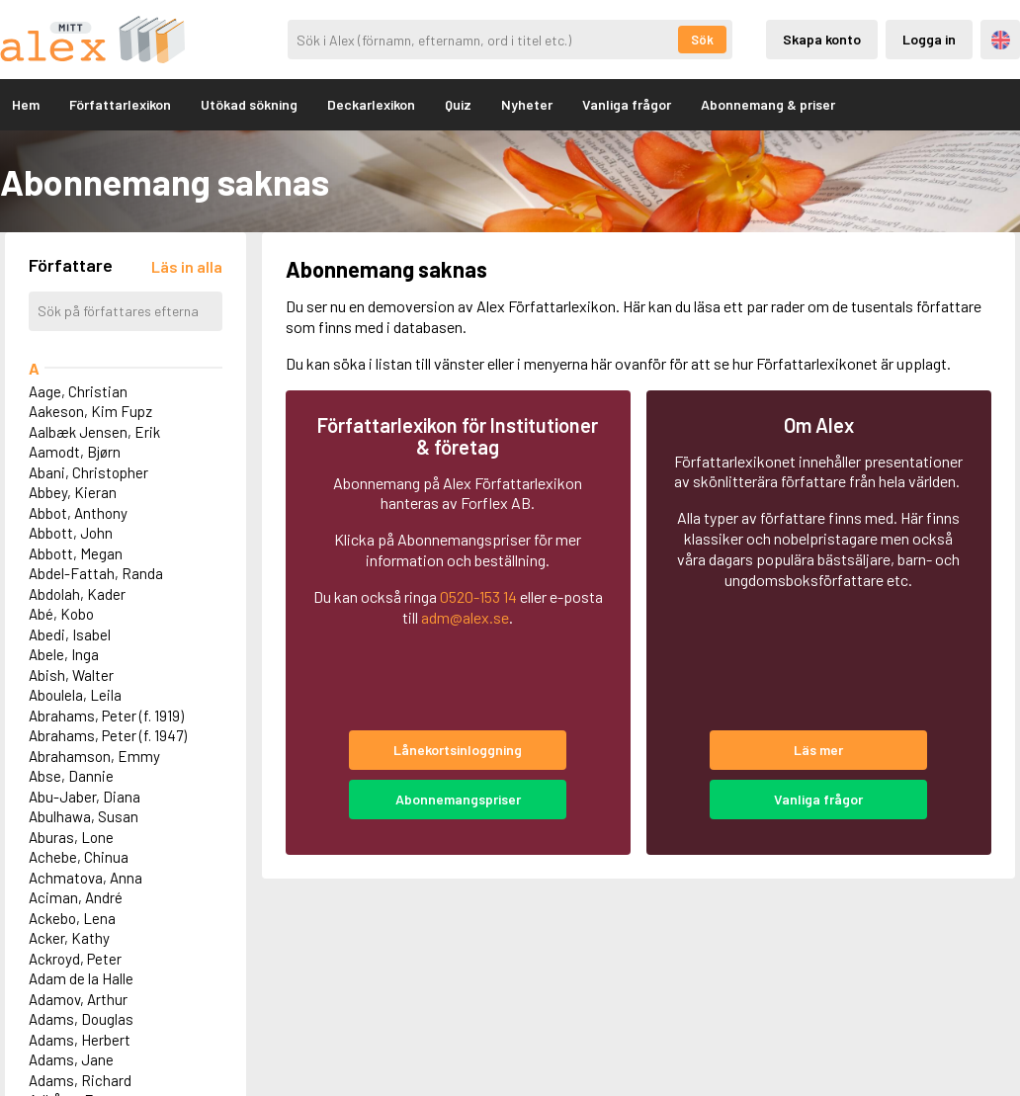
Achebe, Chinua (78, 857)
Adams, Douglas (81, 1019)
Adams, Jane (71, 1059)
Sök (702, 39)
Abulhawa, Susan (83, 816)
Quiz (458, 104)
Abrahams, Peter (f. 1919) (106, 715)
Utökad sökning (249, 104)
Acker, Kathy (69, 938)
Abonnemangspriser (458, 799)
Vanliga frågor (626, 104)
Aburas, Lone (71, 837)
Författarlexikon (120, 104)
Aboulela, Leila (75, 695)
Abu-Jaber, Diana (84, 796)
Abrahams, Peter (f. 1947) (108, 735)
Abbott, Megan (76, 553)
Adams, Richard (80, 1080)
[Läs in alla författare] (186, 266)
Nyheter (526, 104)
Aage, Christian (78, 391)
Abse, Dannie (71, 776)
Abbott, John (71, 533)
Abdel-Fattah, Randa (96, 573)
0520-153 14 (478, 596)
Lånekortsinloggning (457, 749)
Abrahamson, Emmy (94, 756)
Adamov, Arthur (78, 999)
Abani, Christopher (88, 472)
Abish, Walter (71, 675)
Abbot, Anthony (78, 513)
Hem (26, 104)
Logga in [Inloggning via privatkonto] (929, 39)
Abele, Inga (64, 654)
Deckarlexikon (371, 104)
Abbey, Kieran (73, 492)
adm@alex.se (465, 617)
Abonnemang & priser (768, 104)
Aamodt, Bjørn (75, 452)
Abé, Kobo (61, 614)
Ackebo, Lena (72, 918)
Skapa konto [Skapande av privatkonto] (822, 39)
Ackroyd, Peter (75, 959)
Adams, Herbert (79, 1040)
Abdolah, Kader (77, 594)
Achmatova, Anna (85, 877)
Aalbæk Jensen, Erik (94, 432)
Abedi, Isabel (70, 634)
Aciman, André (76, 897)
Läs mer (818, 749)
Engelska (1000, 40)
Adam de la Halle (81, 978)
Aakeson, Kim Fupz (90, 411)
